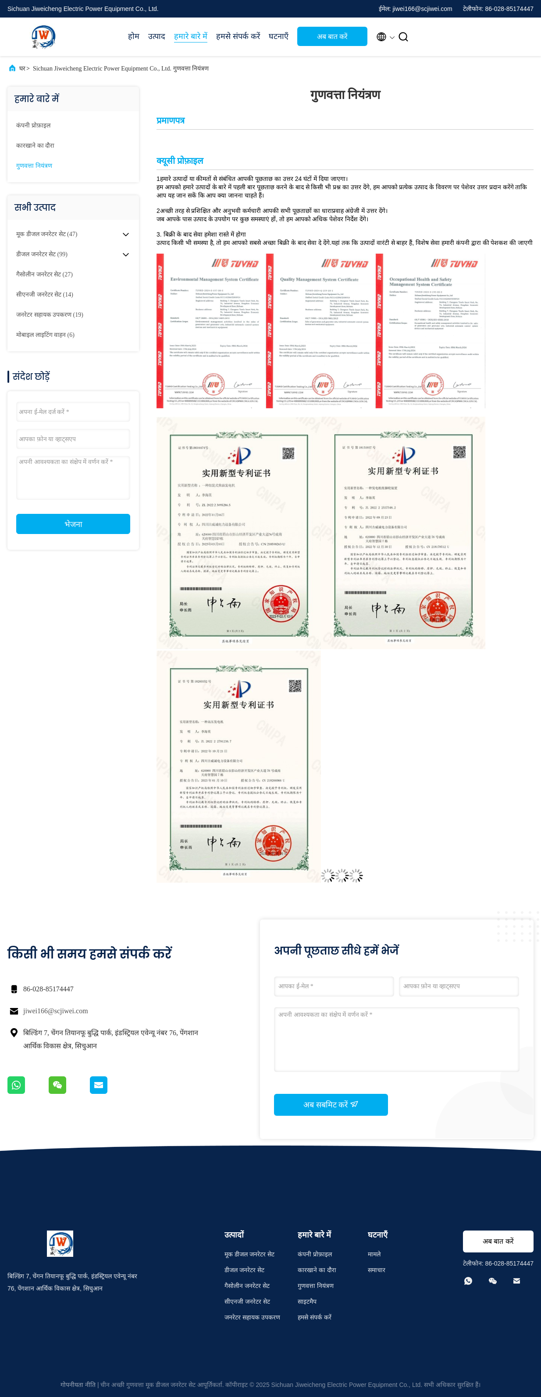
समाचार (376, 1269)
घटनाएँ (278, 36)
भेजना (73, 524)
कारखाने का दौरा (35, 145)
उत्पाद (156, 36)
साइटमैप (307, 1301)
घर (22, 68)
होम (133, 36)
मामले (374, 1254)
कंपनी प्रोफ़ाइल (33, 125)
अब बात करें (332, 36)
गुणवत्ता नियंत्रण (34, 166)
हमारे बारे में (190, 36)
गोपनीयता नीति (78, 1384)
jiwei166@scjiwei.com (55, 1011)
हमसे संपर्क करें (238, 36)
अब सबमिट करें (331, 1104)
